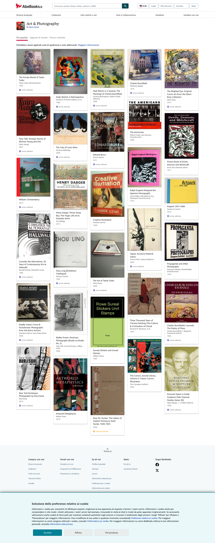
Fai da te (127, 464)
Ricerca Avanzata (24, 15)
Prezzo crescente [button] (57, 37)
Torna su (108, 451)
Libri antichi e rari (88, 15)
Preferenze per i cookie (101, 483)
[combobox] (87, 5)
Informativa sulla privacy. (61, 524)
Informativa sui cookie (101, 488)
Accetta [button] (47, 532)
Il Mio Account (34, 474)
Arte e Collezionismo (126, 15)
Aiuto (193, 6)
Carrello (31, 483)
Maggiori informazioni (88, 45)
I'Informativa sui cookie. (98, 521)
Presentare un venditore (69, 474)
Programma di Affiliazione (70, 469)
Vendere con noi (191, 15)
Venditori (159, 15)
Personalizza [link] (111, 532)
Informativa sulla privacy (101, 478)
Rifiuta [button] (78, 532)
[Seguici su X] (157, 470)
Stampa (95, 469)
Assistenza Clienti (131, 469)
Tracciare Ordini (34, 478)
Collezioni (56, 15)
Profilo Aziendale (98, 464)
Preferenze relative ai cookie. (144, 518)
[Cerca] (125, 5)
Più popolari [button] (22, 37)
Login (153, 6)
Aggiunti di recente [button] (39, 37)
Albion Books (34, 27)
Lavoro (94, 474)
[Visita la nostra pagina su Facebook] (157, 464)
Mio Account (166, 6)
